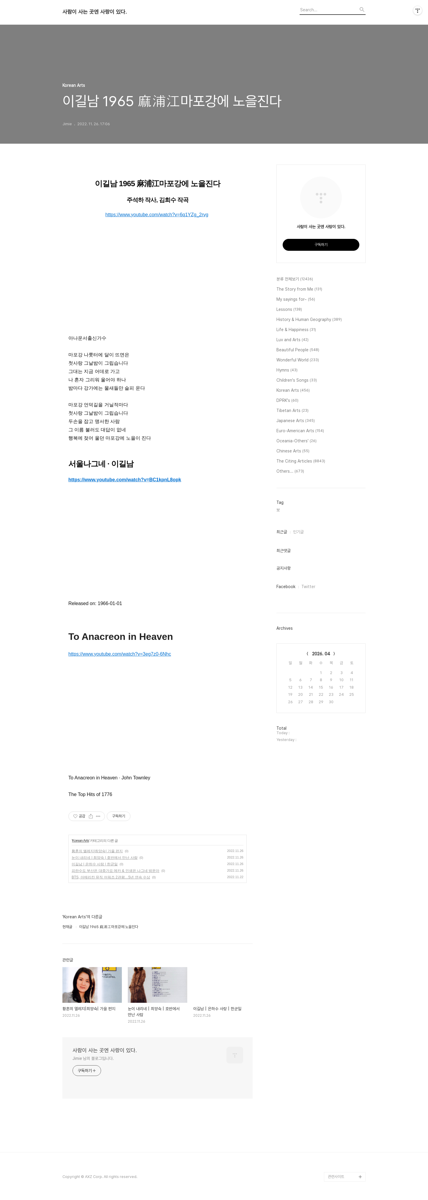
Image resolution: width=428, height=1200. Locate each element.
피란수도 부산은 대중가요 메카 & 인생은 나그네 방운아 (115, 871)
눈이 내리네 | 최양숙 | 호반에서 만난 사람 (105, 858)
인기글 (298, 531)
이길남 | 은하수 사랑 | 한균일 (95, 864)
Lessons (289, 310)
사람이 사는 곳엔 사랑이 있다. (94, 12)
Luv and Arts (292, 340)
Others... (290, 471)
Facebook (285, 586)
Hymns (287, 370)
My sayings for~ (295, 300)
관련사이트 (336, 1176)
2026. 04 (321, 654)
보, (278, 510)
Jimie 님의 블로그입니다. (93, 1058)
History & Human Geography (309, 320)
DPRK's (287, 401)
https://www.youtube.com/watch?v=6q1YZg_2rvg (157, 214)
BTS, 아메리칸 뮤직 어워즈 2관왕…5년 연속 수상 (111, 877)
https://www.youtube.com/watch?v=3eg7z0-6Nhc (119, 654)
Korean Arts (80, 841)
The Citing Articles (300, 461)
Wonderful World (297, 360)
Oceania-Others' (296, 441)
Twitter (308, 586)
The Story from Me (299, 289)
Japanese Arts (295, 421)
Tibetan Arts (292, 411)
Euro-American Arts (300, 431)
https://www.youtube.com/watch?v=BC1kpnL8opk (124, 479)
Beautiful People (297, 350)
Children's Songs (296, 380)
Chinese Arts (292, 451)
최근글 (281, 531)
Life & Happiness (296, 330)
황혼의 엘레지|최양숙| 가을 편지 (97, 851)
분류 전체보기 (294, 279)
